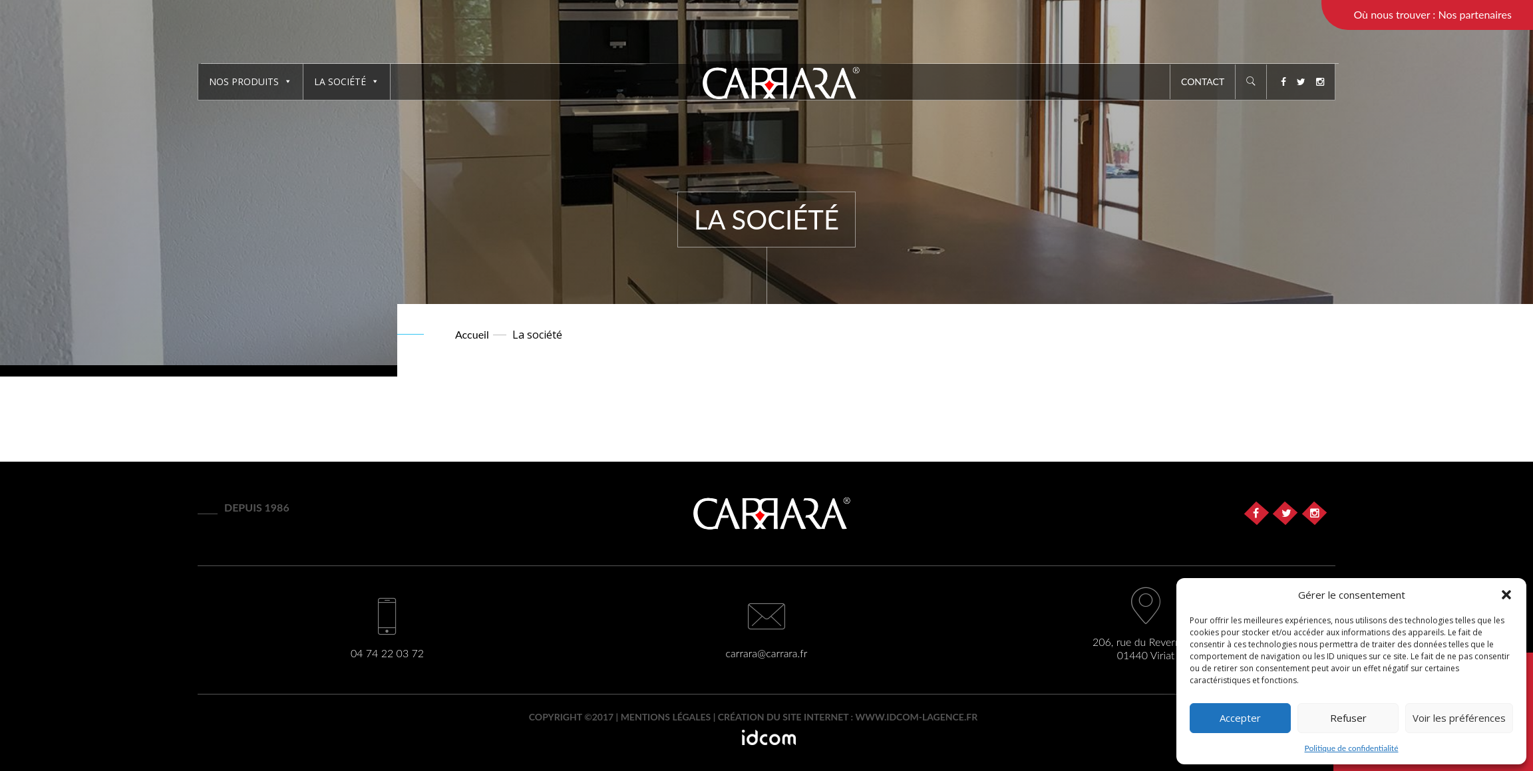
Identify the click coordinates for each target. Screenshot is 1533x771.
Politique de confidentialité (1352, 748)
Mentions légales (666, 716)
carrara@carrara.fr (767, 653)
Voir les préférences (1459, 717)
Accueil (472, 334)
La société (346, 81)
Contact (1202, 81)
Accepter (1240, 717)
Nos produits (250, 81)
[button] (1506, 594)
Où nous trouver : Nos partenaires (1432, 14)
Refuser (1348, 717)
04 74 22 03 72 (387, 653)
